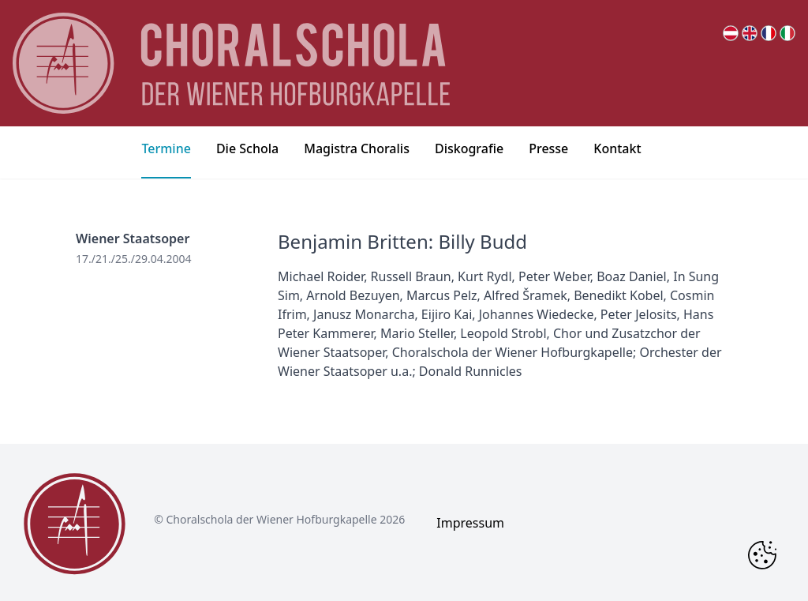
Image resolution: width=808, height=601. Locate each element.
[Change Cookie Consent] (762, 555)
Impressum (470, 523)
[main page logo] (231, 63)
